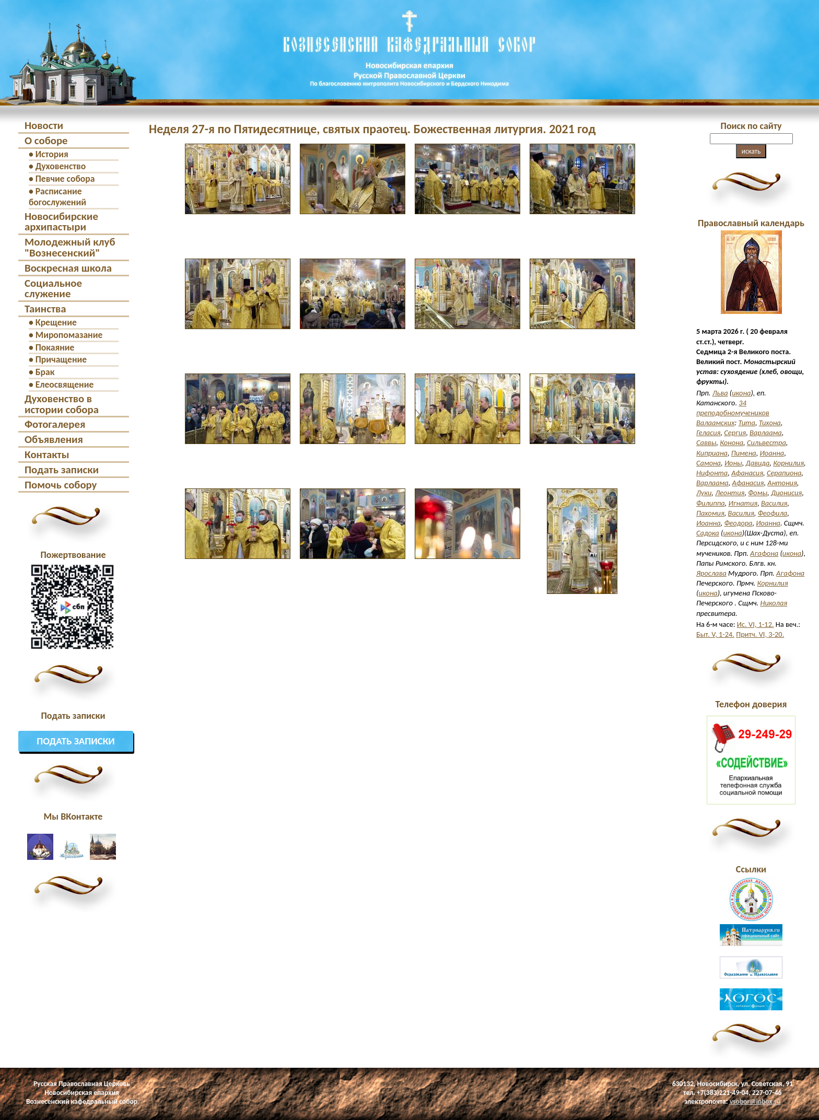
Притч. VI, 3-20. (760, 634)
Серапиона (784, 472)
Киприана (712, 453)
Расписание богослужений (57, 196)
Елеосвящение (65, 384)
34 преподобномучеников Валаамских (732, 412)
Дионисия (786, 492)
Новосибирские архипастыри (61, 221)
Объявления (54, 439)
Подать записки (62, 469)
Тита (747, 422)
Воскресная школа (68, 268)
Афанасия (747, 472)
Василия (774, 503)
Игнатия (742, 503)
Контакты (47, 454)
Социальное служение (53, 288)
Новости (44, 125)
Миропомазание (69, 335)
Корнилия (788, 463)
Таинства (45, 309)
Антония (782, 482)
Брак (45, 372)
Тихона (770, 422)
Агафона (764, 553)
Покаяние (55, 347)
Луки (703, 492)
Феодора (738, 523)
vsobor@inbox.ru (755, 1101)
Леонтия (729, 492)
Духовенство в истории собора (62, 404)
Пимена (743, 453)
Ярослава (711, 573)
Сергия (735, 432)
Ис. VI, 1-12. (755, 624)
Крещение (56, 322)
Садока (707, 533)
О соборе (46, 140)
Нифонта (712, 472)
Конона (731, 442)
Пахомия (710, 513)
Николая (774, 603)
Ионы (733, 463)
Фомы (757, 492)
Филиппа (710, 503)
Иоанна (772, 453)
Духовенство (61, 166)
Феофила (773, 513)
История (52, 154)
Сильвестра (766, 442)
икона (741, 393)
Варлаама (766, 432)
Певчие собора (65, 178)
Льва (720, 393)
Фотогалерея (55, 424)
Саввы (706, 442)
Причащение (61, 359)
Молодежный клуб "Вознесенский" (70, 247)
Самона (708, 463)
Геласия (708, 432)
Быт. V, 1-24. (715, 634)
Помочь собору (61, 485)
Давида (758, 463)
